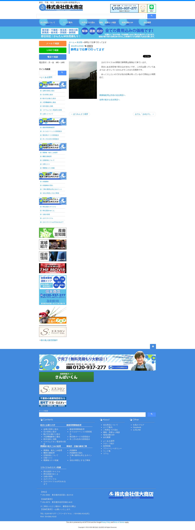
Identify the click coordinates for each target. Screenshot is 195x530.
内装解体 (46, 181)
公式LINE (137, 430)
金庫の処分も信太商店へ (109, 100)
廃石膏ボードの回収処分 (51, 135)
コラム (106, 453)
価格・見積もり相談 (111, 432)
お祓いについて (48, 114)
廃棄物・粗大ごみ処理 (50, 152)
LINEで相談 (53, 50)
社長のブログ (138, 425)
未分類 (79, 42)
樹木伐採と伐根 (48, 106)
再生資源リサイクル (49, 207)
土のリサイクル (48, 218)
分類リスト (46, 164)
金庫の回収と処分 (48, 91)
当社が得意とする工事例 (51, 193)
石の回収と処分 (48, 94)
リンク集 (107, 451)
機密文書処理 (47, 156)
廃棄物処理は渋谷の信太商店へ (112, 95)
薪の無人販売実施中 (49, 340)
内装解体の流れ (48, 185)
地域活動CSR (109, 435)
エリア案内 (107, 427)
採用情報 (107, 446)
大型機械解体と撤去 (49, 102)
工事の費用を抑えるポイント (52, 189)
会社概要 (107, 437)
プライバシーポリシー (112, 448)
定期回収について (48, 160)
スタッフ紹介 (108, 443)
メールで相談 (52, 43)
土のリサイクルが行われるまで (53, 222)
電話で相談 (52, 57)
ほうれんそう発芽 (79, 114)
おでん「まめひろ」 (144, 114)
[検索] (91, 16)
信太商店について (110, 425)
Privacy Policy (106, 522)
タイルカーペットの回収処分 (52, 131)
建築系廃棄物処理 (48, 127)
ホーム (71, 42)
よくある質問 (46, 77)
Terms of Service (118, 522)
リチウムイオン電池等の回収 (52, 110)
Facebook (137, 427)
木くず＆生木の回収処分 (51, 139)
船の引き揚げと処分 (49, 98)
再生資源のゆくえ (48, 210)
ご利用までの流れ (110, 430)
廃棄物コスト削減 (48, 168)
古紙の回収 (46, 214)
